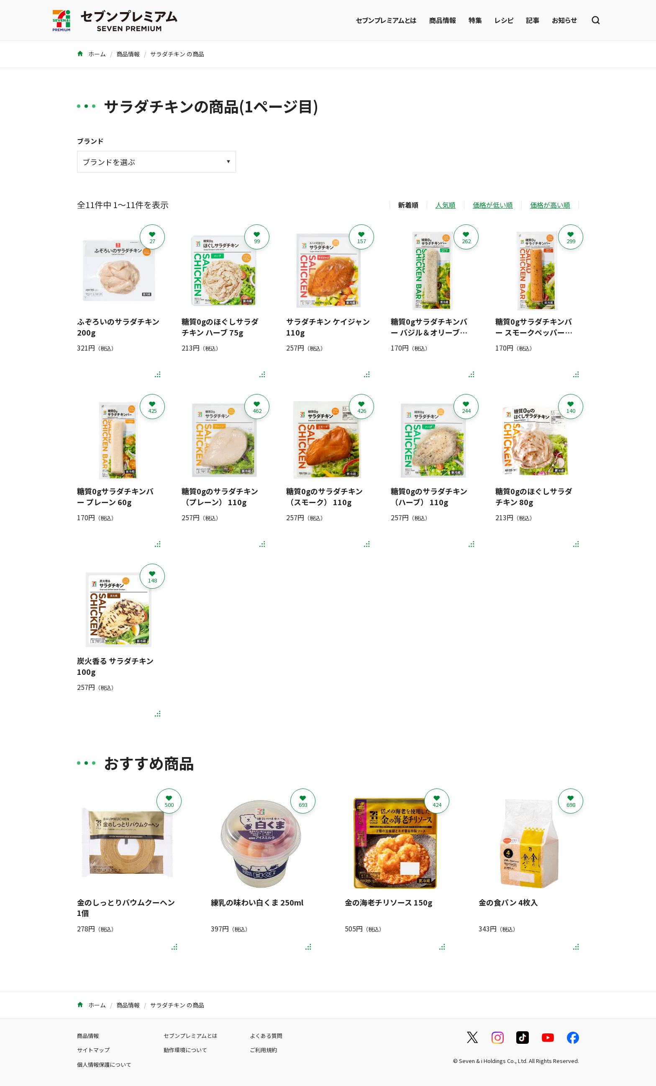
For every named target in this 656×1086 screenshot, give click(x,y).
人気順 (446, 205)
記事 (532, 20)
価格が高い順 (550, 205)
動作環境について (185, 1050)
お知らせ (564, 20)
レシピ (504, 20)
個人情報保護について (104, 1064)
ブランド (90, 141)
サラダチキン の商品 (177, 54)
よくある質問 (266, 1036)
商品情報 (442, 20)
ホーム (91, 54)
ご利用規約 (263, 1050)
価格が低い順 (493, 205)
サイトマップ (93, 1050)
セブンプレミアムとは (386, 20)
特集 (475, 20)
